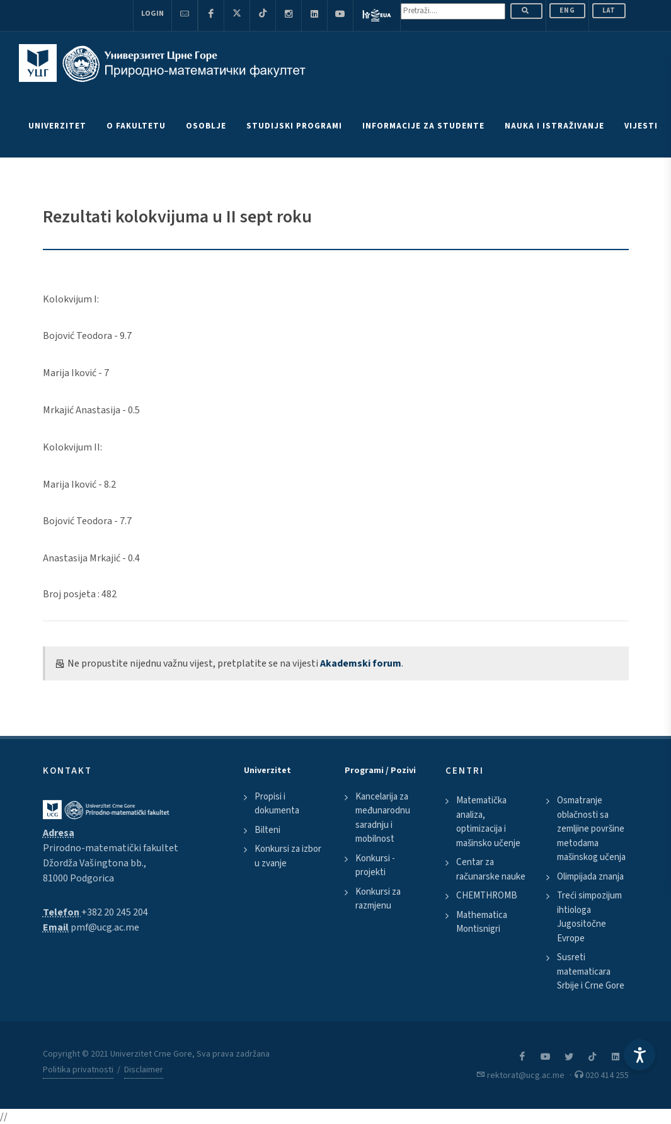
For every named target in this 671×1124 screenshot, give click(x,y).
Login (152, 13)
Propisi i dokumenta (277, 804)
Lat (609, 10)
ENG (567, 10)
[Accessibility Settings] (639, 1054)
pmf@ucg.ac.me (105, 927)
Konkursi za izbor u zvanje (288, 856)
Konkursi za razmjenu (378, 899)
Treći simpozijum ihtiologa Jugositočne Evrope (589, 917)
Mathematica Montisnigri (481, 922)
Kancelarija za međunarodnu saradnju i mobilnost (382, 818)
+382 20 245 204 (114, 912)
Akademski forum (360, 663)
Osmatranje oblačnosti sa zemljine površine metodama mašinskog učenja (591, 829)
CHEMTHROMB (486, 895)
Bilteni (267, 830)
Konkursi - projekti (375, 866)
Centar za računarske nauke (490, 869)
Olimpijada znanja (590, 876)
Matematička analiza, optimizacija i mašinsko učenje (488, 822)
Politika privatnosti (78, 1070)
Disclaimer (143, 1070)
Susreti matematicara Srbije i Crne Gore (590, 971)
